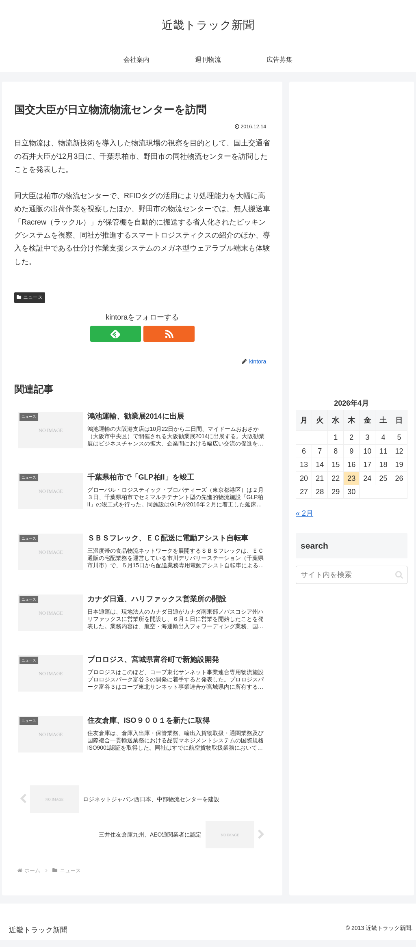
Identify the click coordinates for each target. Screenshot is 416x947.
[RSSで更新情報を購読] (151, 334)
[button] (399, 574)
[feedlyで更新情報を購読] (133, 334)
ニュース (30, 297)
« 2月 (304, 513)
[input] (351, 575)
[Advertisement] (351, 165)
